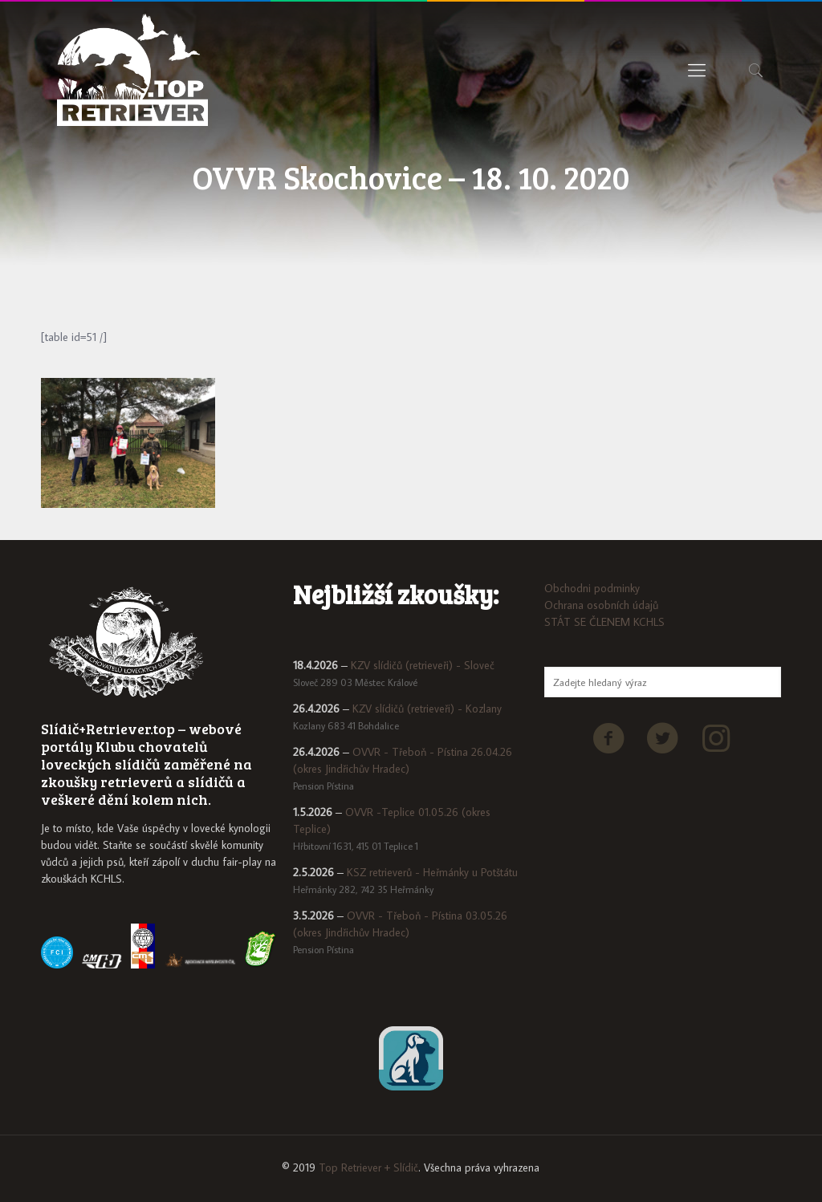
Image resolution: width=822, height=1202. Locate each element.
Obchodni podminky (592, 588)
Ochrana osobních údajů (601, 605)
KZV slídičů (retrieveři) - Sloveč (422, 665)
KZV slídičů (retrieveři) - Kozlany (427, 708)
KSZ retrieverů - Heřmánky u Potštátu (432, 872)
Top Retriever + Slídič (368, 1167)
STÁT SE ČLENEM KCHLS (604, 622)
